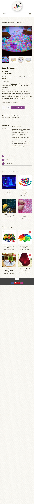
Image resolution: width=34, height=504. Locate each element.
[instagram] (21, 283)
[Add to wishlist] (4, 28)
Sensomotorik (11, 115)
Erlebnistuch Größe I (25, 269)
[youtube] (15, 283)
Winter (14, 119)
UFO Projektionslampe (9, 215)
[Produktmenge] (6, 107)
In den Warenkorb (18, 107)
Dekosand (27, 93)
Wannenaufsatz (17, 85)
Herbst (10, 119)
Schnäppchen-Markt (11, 117)
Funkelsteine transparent (25, 191)
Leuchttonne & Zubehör (19, 115)
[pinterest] (18, 283)
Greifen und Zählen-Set (9, 246)
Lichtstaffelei (9, 190)
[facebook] (12, 283)
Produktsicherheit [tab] (6, 128)
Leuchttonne (14, 83)
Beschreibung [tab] (5, 125)
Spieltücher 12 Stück (25, 246)
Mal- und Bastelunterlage (9, 269)
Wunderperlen (16, 96)
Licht (18, 117)
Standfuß (25, 85)
